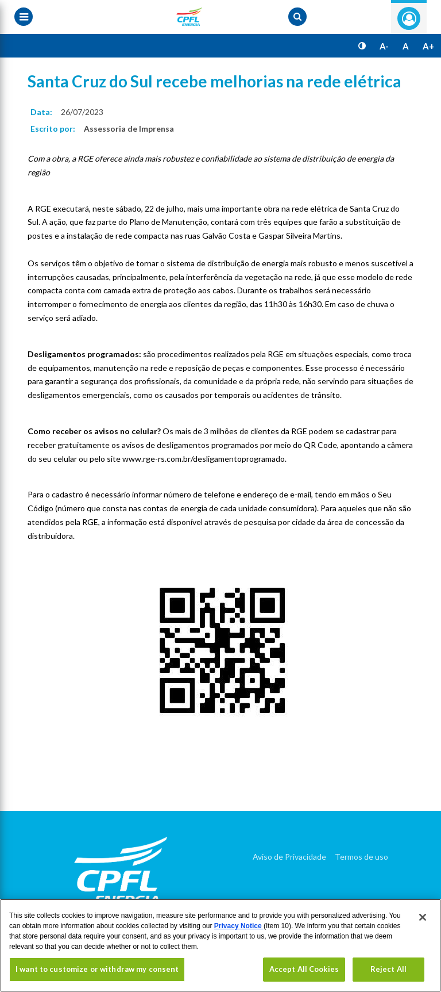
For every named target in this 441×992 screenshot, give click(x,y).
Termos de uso (361, 856)
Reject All (388, 969)
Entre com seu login (409, 18)
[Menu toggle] (23, 16)
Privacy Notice (239, 926)
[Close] (422, 917)
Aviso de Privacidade (289, 856)
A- (384, 46)
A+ (428, 46)
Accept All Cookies (304, 969)
